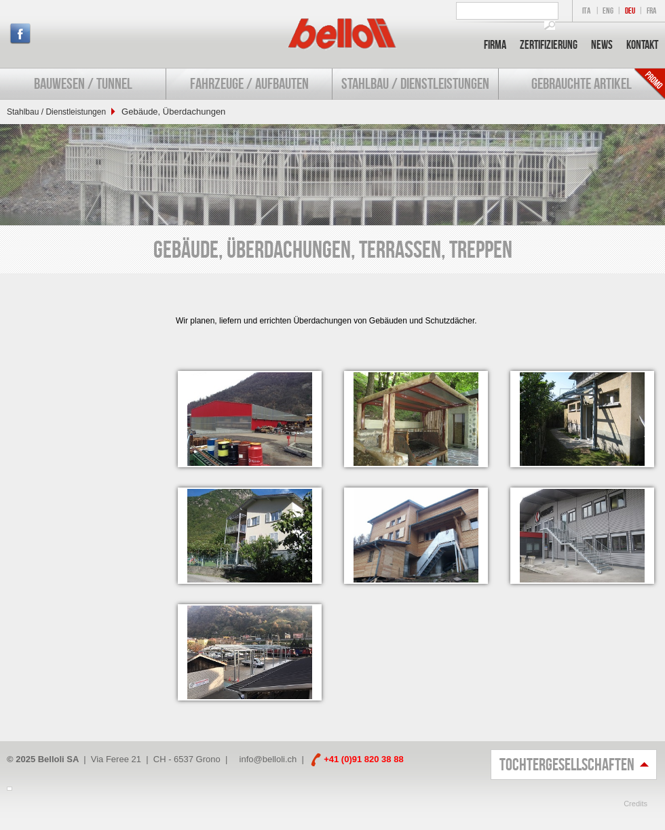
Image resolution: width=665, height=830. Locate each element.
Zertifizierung (548, 45)
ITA (586, 10)
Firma (495, 45)
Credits (635, 803)
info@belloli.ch (268, 759)
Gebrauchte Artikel (581, 83)
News (602, 45)
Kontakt (642, 45)
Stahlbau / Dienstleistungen (415, 83)
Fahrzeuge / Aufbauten (249, 83)
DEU (630, 10)
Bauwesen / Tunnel (83, 83)
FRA (651, 10)
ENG (608, 10)
